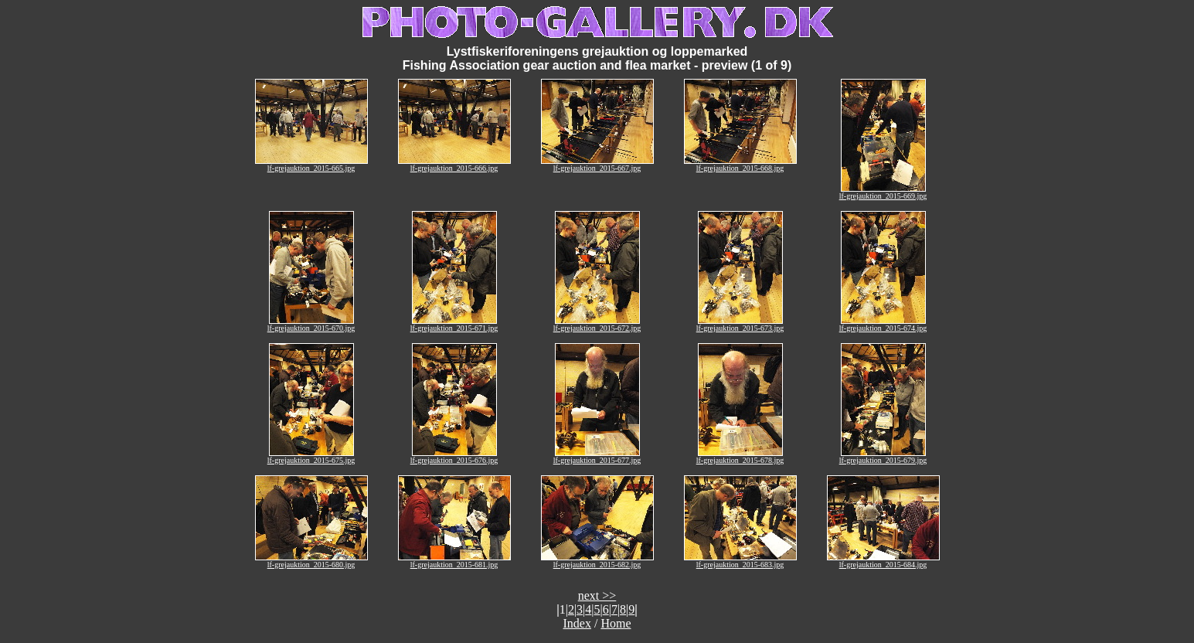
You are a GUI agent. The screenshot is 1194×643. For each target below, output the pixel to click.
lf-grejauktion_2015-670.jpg (311, 324)
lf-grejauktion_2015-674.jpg (883, 324)
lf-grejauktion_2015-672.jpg (597, 324)
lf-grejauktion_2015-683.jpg (740, 561)
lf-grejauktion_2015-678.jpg (740, 456)
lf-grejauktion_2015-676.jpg (454, 456)
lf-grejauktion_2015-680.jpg (311, 561)
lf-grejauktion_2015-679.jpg (883, 456)
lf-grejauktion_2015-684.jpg (883, 561)
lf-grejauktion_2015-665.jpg (311, 164)
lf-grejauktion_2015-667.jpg (597, 164)
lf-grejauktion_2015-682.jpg (597, 561)
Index (577, 623)
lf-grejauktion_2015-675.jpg (311, 456)
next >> (597, 595)
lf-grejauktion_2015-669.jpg (883, 192)
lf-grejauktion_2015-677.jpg (597, 456)
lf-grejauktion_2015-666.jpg (454, 164)
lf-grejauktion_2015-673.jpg (740, 324)
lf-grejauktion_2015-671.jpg (454, 324)
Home (615, 623)
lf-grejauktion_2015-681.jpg (454, 561)
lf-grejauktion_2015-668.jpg (740, 164)
